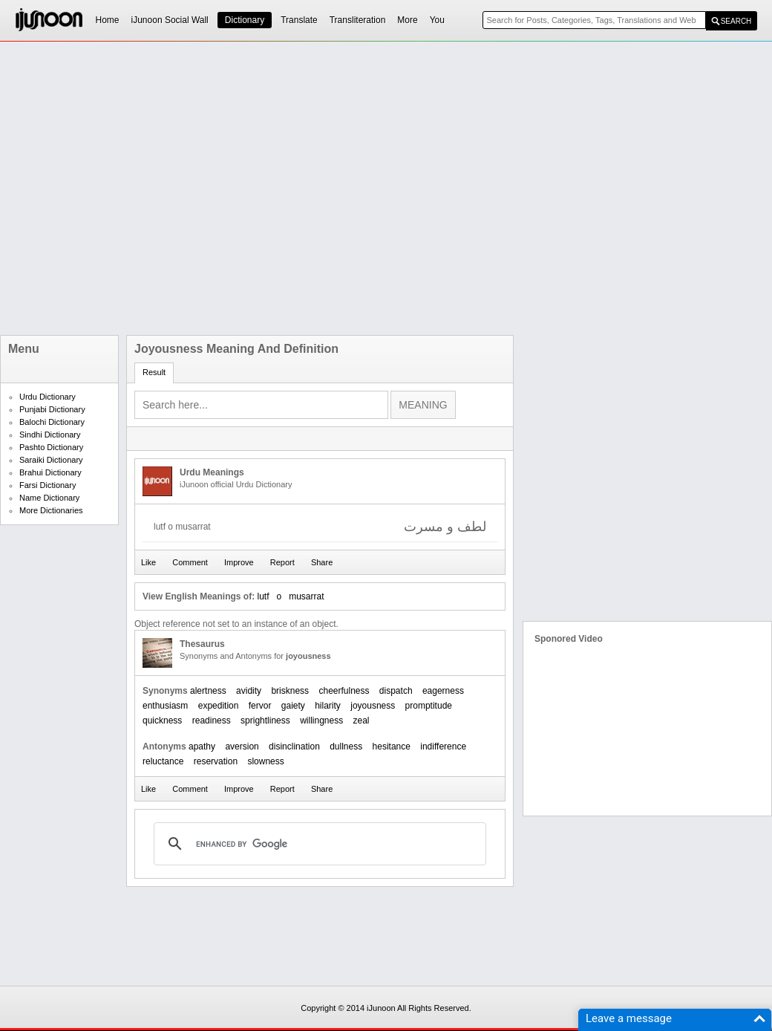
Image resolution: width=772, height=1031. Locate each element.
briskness (290, 691)
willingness (321, 720)
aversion (241, 746)
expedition (218, 705)
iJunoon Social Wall (170, 20)
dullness (346, 746)
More (407, 20)
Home (108, 20)
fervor (260, 705)
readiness (211, 720)
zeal (361, 720)
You (437, 20)
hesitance (391, 746)
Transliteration (358, 20)
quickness (162, 720)
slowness (265, 761)
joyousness (372, 705)
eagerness (443, 691)
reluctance (163, 761)
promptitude (428, 705)
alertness (208, 691)
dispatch (396, 691)
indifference (443, 746)
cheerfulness (343, 691)
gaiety (293, 705)
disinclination (294, 746)
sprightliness (265, 720)
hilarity (328, 705)
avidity (248, 691)
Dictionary (244, 20)
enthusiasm (165, 705)
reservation (216, 761)
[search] (317, 844)
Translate (299, 20)
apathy (202, 746)
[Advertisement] (165, 188)
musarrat (306, 596)
